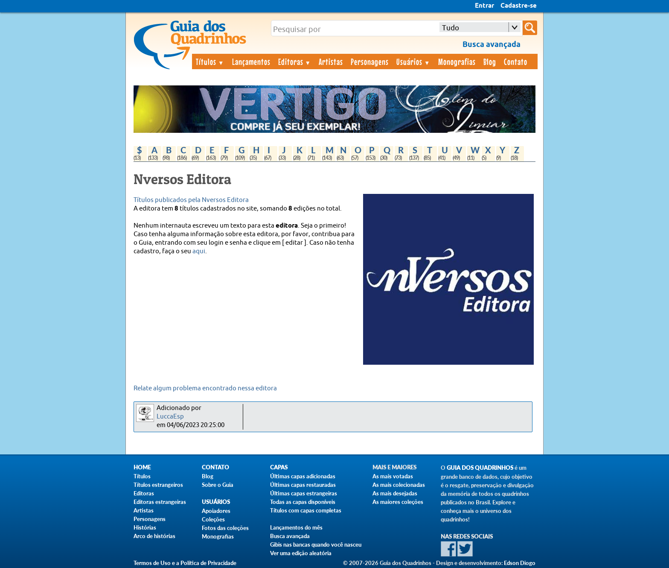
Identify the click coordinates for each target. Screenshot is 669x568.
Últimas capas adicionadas (302, 476)
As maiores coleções (397, 501)
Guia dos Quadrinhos (480, 468)
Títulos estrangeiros (158, 484)
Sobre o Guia (217, 484)
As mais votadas (392, 476)
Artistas (331, 61)
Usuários (413, 61)
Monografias (457, 61)
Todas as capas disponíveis (302, 501)
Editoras (294, 61)
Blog (489, 61)
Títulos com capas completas (305, 510)
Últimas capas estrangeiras (303, 493)
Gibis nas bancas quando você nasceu (315, 544)
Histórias (145, 527)
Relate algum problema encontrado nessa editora (205, 388)
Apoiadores (216, 510)
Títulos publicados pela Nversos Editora (191, 200)
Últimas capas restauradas (303, 484)
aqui (198, 251)
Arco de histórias (154, 536)
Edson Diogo (519, 562)
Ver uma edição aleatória (301, 553)
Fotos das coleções (225, 527)
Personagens (370, 61)
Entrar (484, 6)
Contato (515, 61)
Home (142, 467)
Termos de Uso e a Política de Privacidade (185, 562)
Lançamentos (251, 61)
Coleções (213, 519)
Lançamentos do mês (296, 527)
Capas (279, 467)
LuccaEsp (170, 417)
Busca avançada (290, 536)
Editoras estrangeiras (160, 501)
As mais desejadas (394, 493)
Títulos (210, 61)
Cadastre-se (518, 6)
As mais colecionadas (398, 484)
